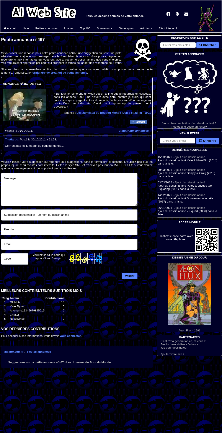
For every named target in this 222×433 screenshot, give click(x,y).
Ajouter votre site (172, 354)
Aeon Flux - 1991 (189, 297)
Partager (138, 121)
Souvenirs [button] (104, 28)
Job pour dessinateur (173, 347)
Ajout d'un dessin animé (190, 157)
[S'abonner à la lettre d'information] (177, 140)
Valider (129, 276)
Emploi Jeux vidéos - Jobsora (179, 344)
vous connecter (70, 336)
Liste (26, 28)
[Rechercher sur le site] (178, 45)
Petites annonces (46, 28)
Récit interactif (168, 28)
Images (68, 28)
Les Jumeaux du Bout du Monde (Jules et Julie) (114, 112)
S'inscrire (207, 140)
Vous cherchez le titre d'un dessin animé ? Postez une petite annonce (189, 92)
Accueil (10, 28)
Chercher (207, 45)
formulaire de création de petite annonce (59, 72)
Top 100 (85, 28)
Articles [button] (146, 28)
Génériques (126, 28)
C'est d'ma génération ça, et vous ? (183, 341)
